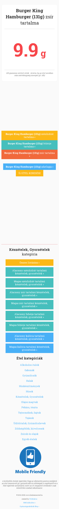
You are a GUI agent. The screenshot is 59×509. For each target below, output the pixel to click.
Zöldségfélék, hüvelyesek (29, 428)
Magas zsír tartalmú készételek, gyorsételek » (29, 305)
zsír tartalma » (29, 154)
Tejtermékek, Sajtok (29, 412)
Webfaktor (33, 499)
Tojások (29, 417)
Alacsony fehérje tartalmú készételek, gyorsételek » (29, 316)
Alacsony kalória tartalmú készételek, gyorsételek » (29, 337)
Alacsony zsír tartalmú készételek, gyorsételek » (29, 294)
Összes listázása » (29, 262)
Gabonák (29, 370)
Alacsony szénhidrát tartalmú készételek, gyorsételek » (29, 272)
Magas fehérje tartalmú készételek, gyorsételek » (29, 326)
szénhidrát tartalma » (30, 135)
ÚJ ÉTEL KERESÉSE (29, 173)
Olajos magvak (29, 402)
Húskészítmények (29, 386)
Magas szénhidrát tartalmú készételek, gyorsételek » (29, 283)
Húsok (29, 391)
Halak (29, 380)
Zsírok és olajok (29, 433)
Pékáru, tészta (29, 407)
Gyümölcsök (29, 375)
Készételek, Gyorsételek (29, 396)
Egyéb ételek (29, 439)
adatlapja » (29, 166)
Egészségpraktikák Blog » (29, 506)
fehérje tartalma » (29, 145)
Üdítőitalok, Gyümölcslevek (29, 423)
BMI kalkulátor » (29, 503)
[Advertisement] (29, 213)
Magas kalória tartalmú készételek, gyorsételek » (29, 348)
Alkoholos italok (29, 364)
